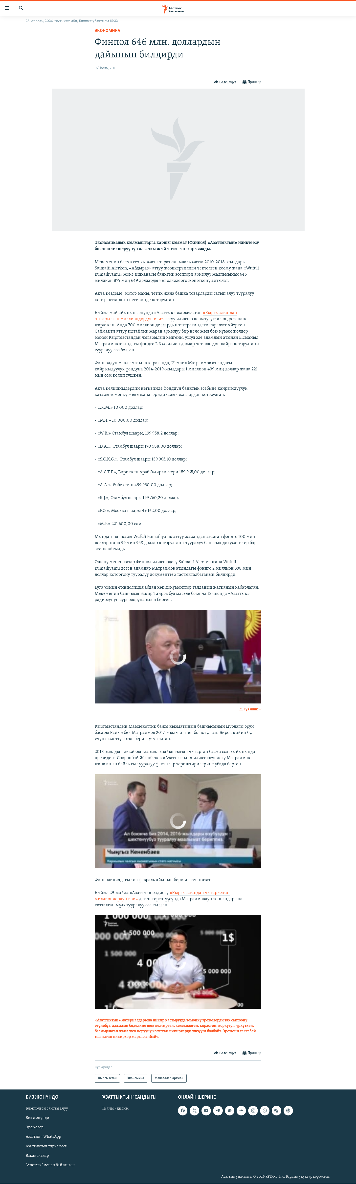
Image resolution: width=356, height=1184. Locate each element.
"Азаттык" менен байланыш (50, 1165)
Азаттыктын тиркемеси (46, 1146)
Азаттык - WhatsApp (43, 1137)
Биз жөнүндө (37, 1118)
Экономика (107, 30)
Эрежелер (35, 1128)
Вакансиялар (37, 1156)
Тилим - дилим (115, 1109)
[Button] (225, 82)
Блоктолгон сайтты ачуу (47, 1109)
